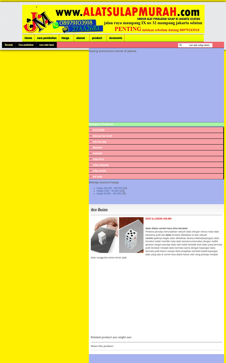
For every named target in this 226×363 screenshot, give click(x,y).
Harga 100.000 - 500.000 (109, 188)
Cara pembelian (26, 44)
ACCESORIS (99, 130)
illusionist (97, 147)
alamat (80, 37)
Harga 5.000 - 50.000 (107, 191)
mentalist (97, 153)
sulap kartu (98, 159)
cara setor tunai (46, 44)
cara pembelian (47, 37)
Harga (65, 37)
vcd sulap (97, 176)
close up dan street (102, 136)
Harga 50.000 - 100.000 (109, 193)
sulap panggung (101, 165)
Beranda (9, 44)
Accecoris (115, 37)
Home (28, 37)
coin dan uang (99, 141)
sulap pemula (99, 170)
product (97, 37)
